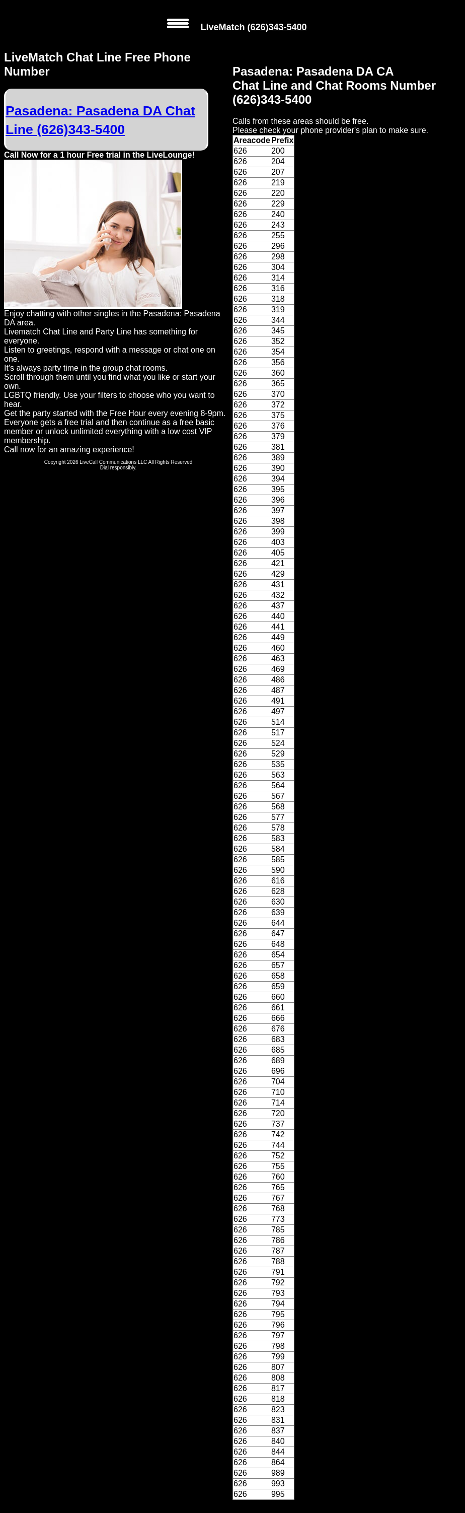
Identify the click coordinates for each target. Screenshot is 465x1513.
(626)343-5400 (276, 27)
